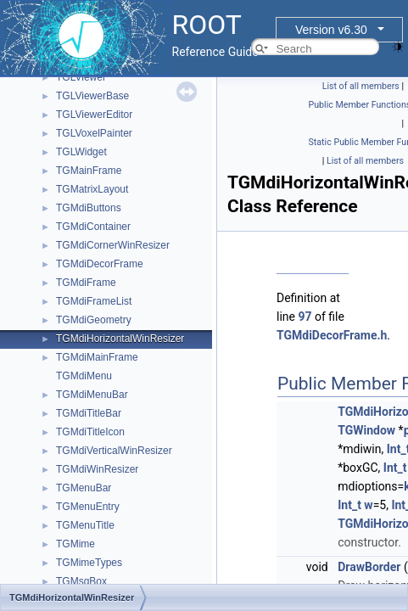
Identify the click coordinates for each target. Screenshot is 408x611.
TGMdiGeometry (93, 320)
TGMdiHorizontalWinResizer (120, 339)
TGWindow (366, 430)
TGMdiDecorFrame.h (332, 335)
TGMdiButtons (88, 208)
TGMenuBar (83, 488)
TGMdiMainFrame (97, 357)
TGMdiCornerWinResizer (113, 245)
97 (304, 316)
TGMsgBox (81, 581)
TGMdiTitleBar (88, 413)
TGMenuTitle (85, 525)
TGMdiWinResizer (97, 469)
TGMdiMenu (84, 376)
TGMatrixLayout (92, 189)
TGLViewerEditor (94, 115)
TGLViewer (81, 77)
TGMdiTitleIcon (90, 432)
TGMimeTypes (89, 563)
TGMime (75, 544)
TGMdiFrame (86, 283)
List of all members (361, 86)
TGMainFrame (88, 171)
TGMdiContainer (93, 227)
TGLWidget (81, 152)
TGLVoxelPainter (94, 133)
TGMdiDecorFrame (99, 264)
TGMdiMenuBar (92, 395)
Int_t (395, 467)
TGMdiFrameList (93, 301)
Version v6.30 (331, 29)
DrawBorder (369, 567)
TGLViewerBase (92, 96)
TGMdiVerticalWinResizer (114, 451)
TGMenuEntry (88, 507)
